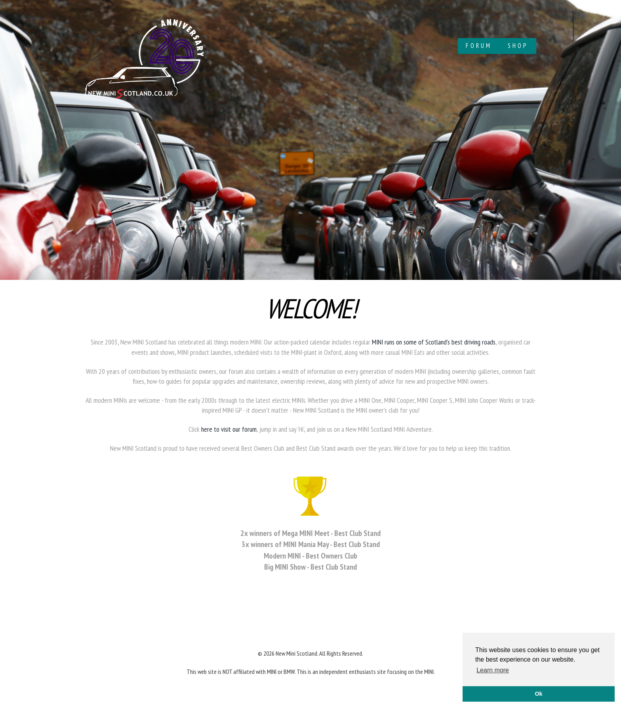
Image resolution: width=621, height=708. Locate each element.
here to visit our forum (229, 429)
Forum (479, 45)
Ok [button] (538, 694)
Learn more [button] (492, 670)
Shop (518, 45)
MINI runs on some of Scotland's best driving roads (433, 341)
